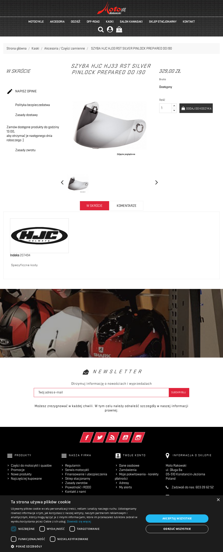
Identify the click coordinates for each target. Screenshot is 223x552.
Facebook (92, 434)
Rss (118, 434)
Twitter (105, 434)
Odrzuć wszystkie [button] (177, 529)
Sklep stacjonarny (162, 21)
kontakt (189, 21)
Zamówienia (128, 470)
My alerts (125, 487)
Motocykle (36, 21)
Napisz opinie (22, 91)
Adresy (124, 483)
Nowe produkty (21, 474)
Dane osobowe (129, 465)
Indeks (14, 255)
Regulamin (72, 465)
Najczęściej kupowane (26, 479)
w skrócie (94, 206)
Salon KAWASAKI (131, 21)
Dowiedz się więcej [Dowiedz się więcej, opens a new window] (79, 521)
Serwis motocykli (77, 470)
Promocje (18, 470)
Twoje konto (134, 455)
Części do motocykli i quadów (31, 465)
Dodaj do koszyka (198, 108)
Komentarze (127, 206)
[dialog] (111, 523)
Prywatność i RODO (78, 487)
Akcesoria (57, 21)
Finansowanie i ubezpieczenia (86, 474)
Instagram (144, 434)
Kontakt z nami (75, 492)
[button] (75, 546)
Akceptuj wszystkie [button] (177, 518)
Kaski (110, 21)
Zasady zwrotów (76, 483)
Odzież (75, 21)
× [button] (218, 500)
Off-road (93, 21)
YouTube (131, 434)
